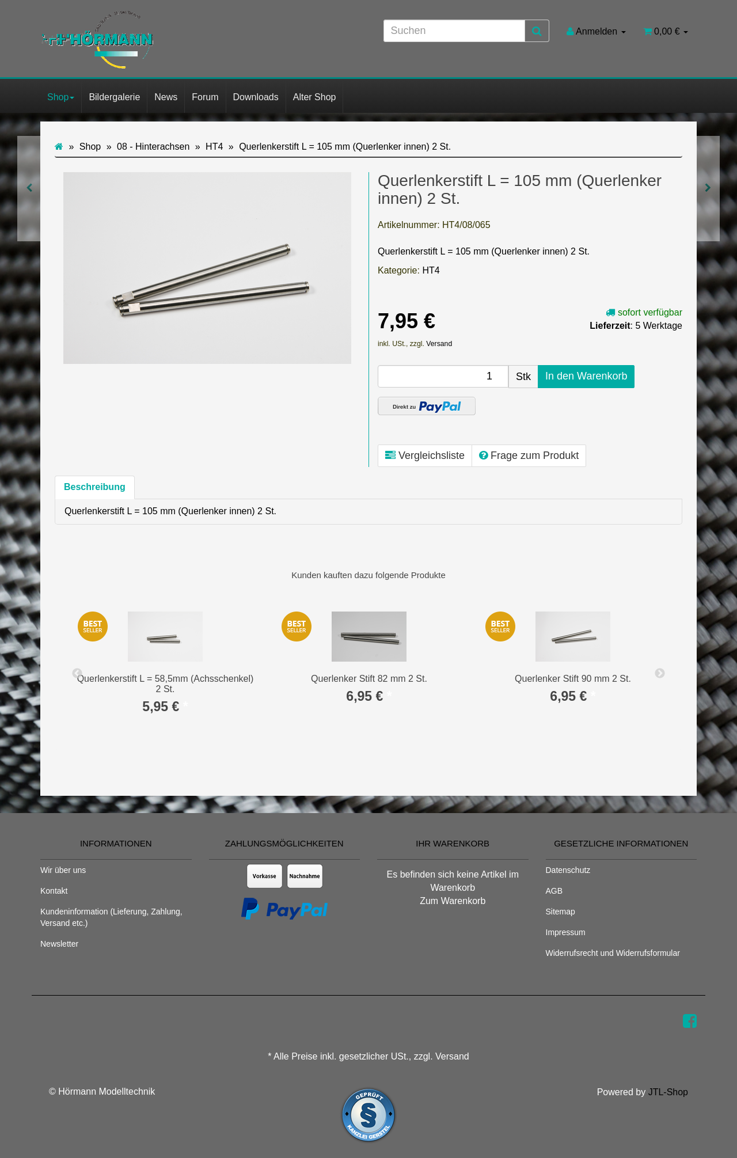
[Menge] (443, 376)
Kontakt (53, 890)
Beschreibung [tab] (95, 487)
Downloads (256, 97)
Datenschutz (568, 870)
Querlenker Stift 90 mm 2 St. (573, 679)
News (165, 97)
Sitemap (560, 911)
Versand (439, 344)
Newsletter (59, 943)
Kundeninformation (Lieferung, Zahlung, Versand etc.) (111, 917)
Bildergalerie (114, 97)
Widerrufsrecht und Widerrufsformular (613, 953)
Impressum (566, 932)
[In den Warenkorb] (586, 376)
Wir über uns (63, 870)
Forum (205, 97)
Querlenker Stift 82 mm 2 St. (369, 679)
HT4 (430, 270)
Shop (60, 97)
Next (660, 674)
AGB (554, 890)
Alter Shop (314, 97)
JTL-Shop (668, 1092)
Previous (77, 674)
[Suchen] (454, 31)
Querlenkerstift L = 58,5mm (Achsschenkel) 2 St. (165, 684)
